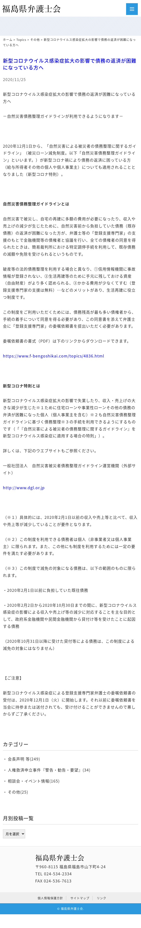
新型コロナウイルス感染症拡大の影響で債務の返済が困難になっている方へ (69, 64)
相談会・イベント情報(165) (34, 781)
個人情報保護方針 (50, 898)
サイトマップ (79, 898)
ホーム (7, 39)
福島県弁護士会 (72, 908)
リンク (101, 898)
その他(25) (18, 792)
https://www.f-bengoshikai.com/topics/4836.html (53, 356)
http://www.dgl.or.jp (24, 487)
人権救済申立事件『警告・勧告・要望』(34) (49, 770)
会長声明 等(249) (24, 759)
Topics (21, 39)
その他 (35, 39)
